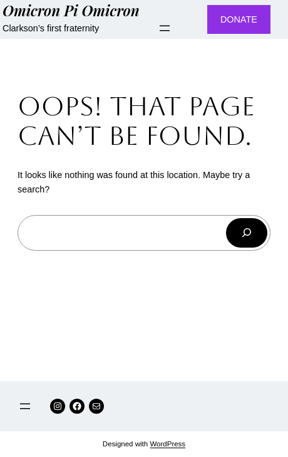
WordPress (167, 444)
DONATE (238, 19)
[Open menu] (164, 28)
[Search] (246, 233)
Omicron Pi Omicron (71, 10)
